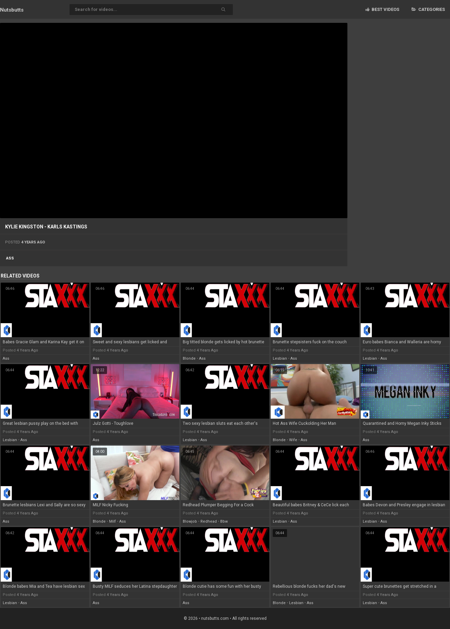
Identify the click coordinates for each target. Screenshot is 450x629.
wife (293, 440)
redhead (208, 521)
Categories (428, 9)
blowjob (190, 521)
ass (10, 258)
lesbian (280, 358)
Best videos (382, 9)
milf (112, 521)
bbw (224, 521)
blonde (189, 358)
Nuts (12, 10)
